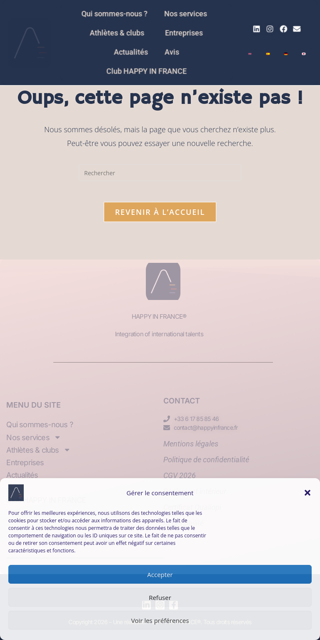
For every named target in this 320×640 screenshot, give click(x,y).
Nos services (186, 15)
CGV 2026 (179, 475)
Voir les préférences (160, 620)
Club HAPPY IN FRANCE (147, 70)
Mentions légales (190, 443)
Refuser (160, 597)
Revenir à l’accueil (160, 216)
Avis (171, 51)
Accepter (159, 574)
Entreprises (183, 33)
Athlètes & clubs (122, 33)
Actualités (132, 51)
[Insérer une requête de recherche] (160, 172)
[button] (307, 493)
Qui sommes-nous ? (117, 15)
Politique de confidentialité (206, 459)
